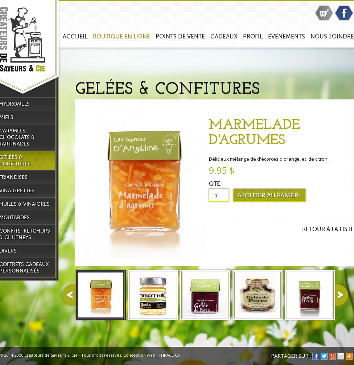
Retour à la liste (328, 229)
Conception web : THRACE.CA (151, 355)
